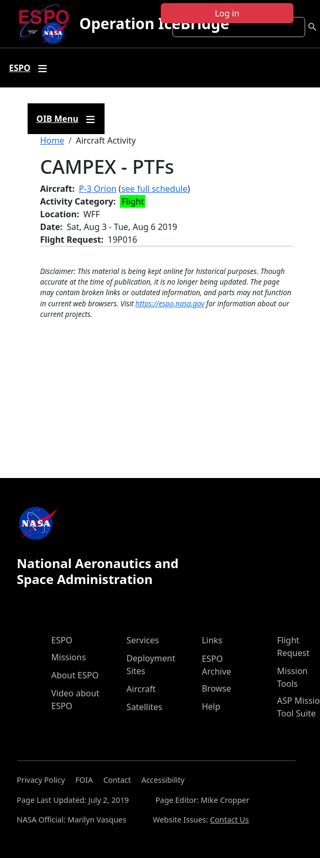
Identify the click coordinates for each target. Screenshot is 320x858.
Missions (68, 657)
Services (142, 640)
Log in (227, 13)
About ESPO (75, 675)
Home (52, 140)
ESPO (62, 640)
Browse (216, 688)
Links (212, 640)
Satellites (144, 707)
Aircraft (140, 689)
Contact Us (229, 820)
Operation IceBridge (154, 23)
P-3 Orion (98, 188)
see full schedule (154, 188)
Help (211, 706)
